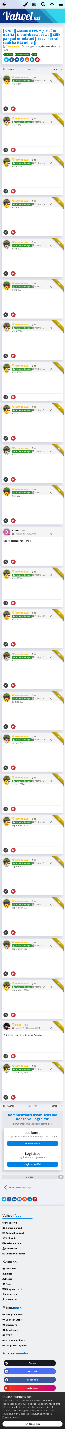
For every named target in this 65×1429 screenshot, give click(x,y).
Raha (5, 49)
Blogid (7, 1278)
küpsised (32, 1403)
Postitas (24, 533)
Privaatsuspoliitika (11, 1417)
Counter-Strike (12, 1319)
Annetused (10, 1248)
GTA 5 (7, 1335)
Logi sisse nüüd (32, 1164)
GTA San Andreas (13, 1340)
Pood (6, 1284)
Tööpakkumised (13, 1233)
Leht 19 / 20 (32, 69)
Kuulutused (10, 1294)
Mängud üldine (12, 1314)
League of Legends (14, 1345)
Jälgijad (29, 1177)
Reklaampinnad (12, 1243)
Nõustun (32, 1424)
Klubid (7, 1273)
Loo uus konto (32, 1143)
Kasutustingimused (39, 1413)
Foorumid (9, 1268)
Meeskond (9, 1222)
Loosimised (9, 1299)
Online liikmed (12, 1227)
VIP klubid (9, 1238)
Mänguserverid (12, 1289)
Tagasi (10, 69)
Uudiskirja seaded (14, 1253)
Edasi (54, 69)
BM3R (15, 530)
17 (61, 1177)
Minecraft (9, 1324)
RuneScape (10, 1330)
